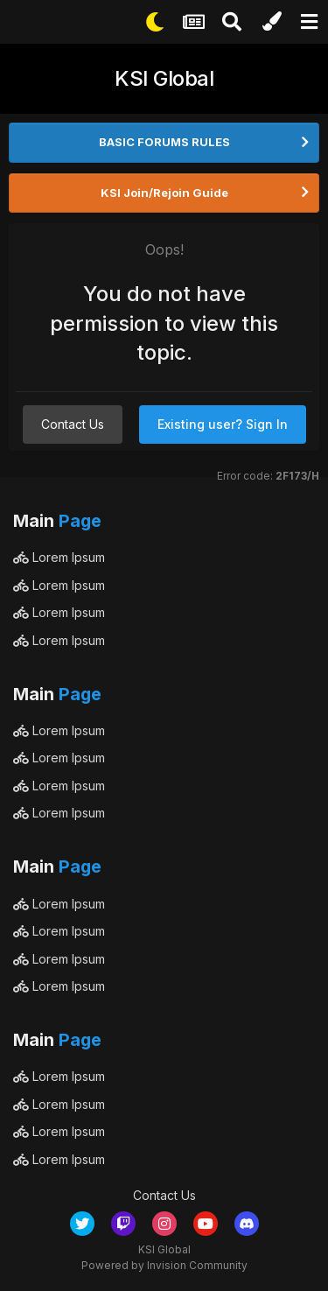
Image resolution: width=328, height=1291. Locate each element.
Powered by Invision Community (164, 1265)
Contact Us (72, 424)
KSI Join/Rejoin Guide (164, 193)
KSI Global (164, 78)
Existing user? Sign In (222, 424)
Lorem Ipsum (59, 557)
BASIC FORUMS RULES (164, 142)
